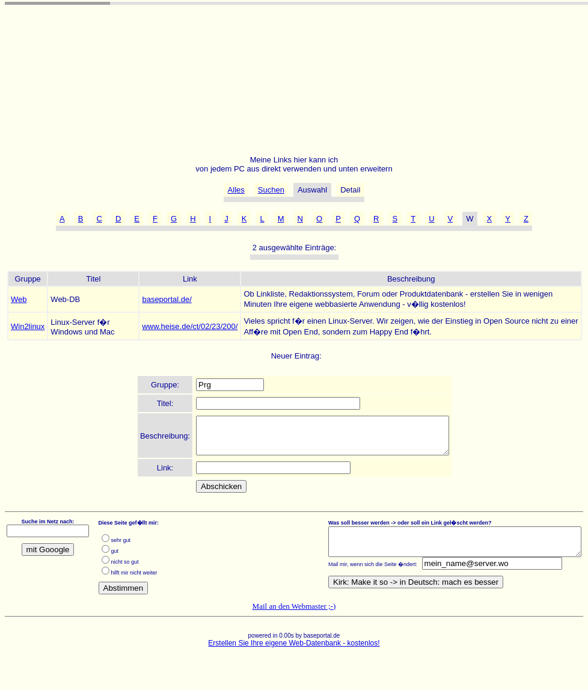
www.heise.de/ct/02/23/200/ (189, 326)
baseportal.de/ (166, 299)
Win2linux (27, 326)
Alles (236, 189)
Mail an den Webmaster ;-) (294, 613)
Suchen (271, 189)
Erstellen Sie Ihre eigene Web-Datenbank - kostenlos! (293, 650)
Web (19, 299)
